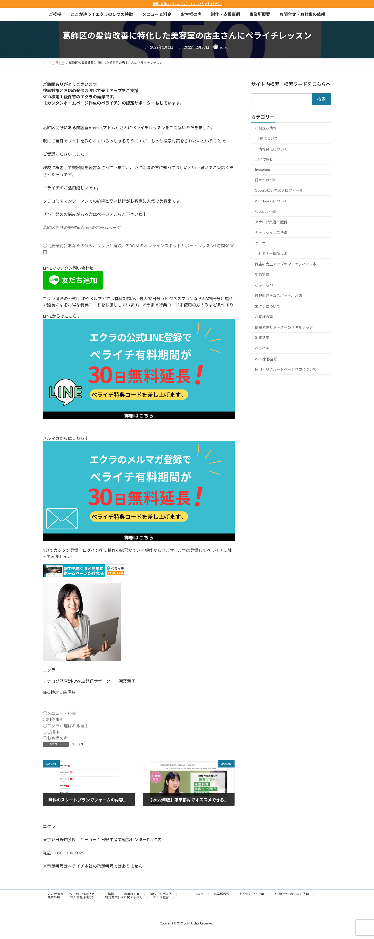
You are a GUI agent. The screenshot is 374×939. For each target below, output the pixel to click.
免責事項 (54, 897)
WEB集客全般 (266, 359)
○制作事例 (53, 719)
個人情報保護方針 (82, 897)
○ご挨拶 (51, 731)
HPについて (268, 138)
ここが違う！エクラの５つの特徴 (71, 894)
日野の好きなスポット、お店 (278, 295)
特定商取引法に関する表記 (124, 897)
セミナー (262, 243)
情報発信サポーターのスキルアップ (284, 327)
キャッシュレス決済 (271, 232)
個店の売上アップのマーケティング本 (285, 264)
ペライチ (77, 744)
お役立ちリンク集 (251, 894)
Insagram (262, 169)
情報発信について (273, 149)
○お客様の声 (55, 738)
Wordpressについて (271, 201)
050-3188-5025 (69, 852)
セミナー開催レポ (273, 253)
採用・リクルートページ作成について (286, 369)
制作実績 (262, 274)
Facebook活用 (266, 211)
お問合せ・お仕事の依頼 (292, 894)
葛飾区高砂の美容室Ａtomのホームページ (82, 227)
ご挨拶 (109, 894)
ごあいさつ (264, 285)
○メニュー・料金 (59, 713)
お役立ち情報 (266, 128)
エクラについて (267, 306)
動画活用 (262, 337)
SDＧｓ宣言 (161, 897)
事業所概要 (221, 894)
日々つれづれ (266, 179)
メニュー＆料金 (193, 894)
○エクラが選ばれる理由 (66, 725)
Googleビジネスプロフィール (279, 190)
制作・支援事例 (161, 894)
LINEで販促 (264, 159)
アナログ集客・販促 (271, 222)
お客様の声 (264, 316)
